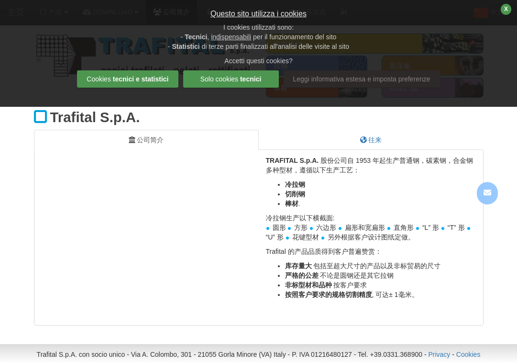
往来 (371, 140)
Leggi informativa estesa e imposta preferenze (361, 79)
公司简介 (146, 140)
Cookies (468, 354)
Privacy (439, 354)
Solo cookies (231, 79)
